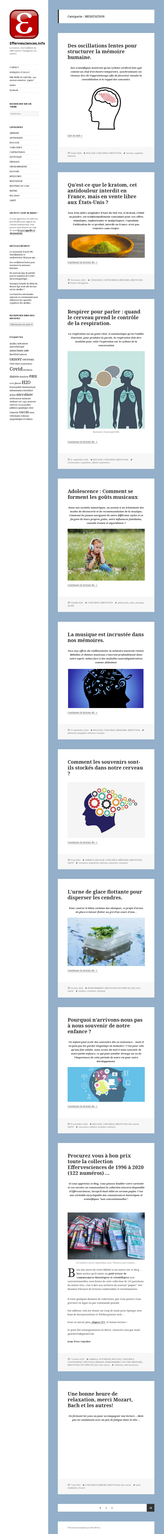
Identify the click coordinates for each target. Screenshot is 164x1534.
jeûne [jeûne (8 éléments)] (13, 394)
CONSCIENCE (16, 147)
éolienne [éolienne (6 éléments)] (25, 416)
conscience (83, 1127)
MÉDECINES (15, 176)
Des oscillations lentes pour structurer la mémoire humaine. (22, 265)
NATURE (13, 190)
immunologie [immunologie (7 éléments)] (29, 387)
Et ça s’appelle (25, 230)
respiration (86, 462)
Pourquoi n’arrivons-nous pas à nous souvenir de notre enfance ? (105, 1025)
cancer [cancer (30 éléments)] (16, 359)
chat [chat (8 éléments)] (12, 363)
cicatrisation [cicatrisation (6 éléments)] (26, 363)
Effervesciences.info (27, 43)
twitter (13, 85)
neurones (113, 863)
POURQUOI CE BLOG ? (20, 72)
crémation (91, 991)
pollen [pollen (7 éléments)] (27, 404)
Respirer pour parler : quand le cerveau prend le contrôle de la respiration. (104, 317)
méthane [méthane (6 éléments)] (14, 401)
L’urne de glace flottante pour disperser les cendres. (105, 894)
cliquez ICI (98, 1322)
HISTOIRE (14, 171)
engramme (94, 863)
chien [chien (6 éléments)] (17, 363)
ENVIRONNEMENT (18, 166)
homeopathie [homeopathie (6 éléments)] (16, 387)
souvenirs (123, 863)
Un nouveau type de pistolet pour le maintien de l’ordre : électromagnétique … (23, 276)
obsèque (101, 991)
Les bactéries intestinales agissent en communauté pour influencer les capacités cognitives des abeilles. (24, 298)
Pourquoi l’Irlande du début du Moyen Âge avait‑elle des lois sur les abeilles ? (23, 286)
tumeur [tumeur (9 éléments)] (14, 412)
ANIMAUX (14, 133)
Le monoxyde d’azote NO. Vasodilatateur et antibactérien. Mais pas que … (24, 254)
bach (138, 1485)
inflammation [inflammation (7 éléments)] (16, 390)
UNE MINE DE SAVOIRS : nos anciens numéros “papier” (23, 79)
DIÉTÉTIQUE (16, 157)
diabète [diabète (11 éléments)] (14, 376)
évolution (102, 1127)
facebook (14, 90)
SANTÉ (13, 200)
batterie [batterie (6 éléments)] (23, 354)
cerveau (129, 153)
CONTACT (14, 67)
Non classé (15, 195)
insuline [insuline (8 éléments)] (28, 390)
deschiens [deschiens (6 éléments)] (27, 369)
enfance (93, 1127)
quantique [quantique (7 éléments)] (23, 407)
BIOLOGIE (14, 142)
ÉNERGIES (15, 161)
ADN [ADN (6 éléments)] (19, 343)
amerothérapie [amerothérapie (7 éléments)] (17, 346)
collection (118, 1365)
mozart (81, 1488)
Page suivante (150, 1508)
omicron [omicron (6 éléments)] (14, 404)
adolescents (123, 602)
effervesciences (131, 1365)
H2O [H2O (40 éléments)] (26, 382)
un (33, 230)
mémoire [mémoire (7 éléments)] (26, 398)
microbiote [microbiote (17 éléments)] (24, 394)
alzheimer (72, 733)
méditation (73, 1488)
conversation (74, 462)
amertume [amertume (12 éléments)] (16, 350)
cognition (138, 153)
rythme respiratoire (101, 462)
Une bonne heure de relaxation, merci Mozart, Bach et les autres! (100, 1399)
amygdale (81, 733)
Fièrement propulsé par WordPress (84, 1527)
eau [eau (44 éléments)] (33, 376)
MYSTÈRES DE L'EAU (19, 186)
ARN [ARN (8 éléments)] (26, 350)
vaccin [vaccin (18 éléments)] (24, 412)
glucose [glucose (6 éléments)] (17, 383)
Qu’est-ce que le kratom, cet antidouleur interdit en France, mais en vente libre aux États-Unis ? (102, 193)
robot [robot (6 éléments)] (31, 407)
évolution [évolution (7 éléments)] (28, 419)
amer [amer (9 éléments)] (25, 343)
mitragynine (82, 283)
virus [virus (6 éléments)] (31, 412)
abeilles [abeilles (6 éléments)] (13, 343)
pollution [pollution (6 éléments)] (14, 407)
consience (83, 863)
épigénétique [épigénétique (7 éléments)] (16, 419)
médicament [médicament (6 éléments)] (15, 398)
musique (140, 602)
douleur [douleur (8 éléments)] (24, 376)
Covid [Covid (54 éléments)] (16, 369)
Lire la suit (74, 135)
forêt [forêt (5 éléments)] (12, 383)
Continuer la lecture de (83, 262)
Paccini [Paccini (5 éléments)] (21, 405)
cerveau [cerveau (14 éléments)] (28, 359)
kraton (73, 283)
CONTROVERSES (17, 152)
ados (132, 602)
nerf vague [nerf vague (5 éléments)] (22, 402)
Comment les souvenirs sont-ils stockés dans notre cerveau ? (105, 767)
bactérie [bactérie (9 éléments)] (14, 354)
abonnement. (16, 233)
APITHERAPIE (16, 137)
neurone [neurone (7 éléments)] (32, 401)
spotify (71, 605)
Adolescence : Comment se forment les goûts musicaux (103, 494)
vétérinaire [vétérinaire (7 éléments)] (15, 415)
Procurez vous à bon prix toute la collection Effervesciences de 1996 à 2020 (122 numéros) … (106, 1164)
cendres (82, 991)
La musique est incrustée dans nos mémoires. (106, 637)
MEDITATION (16, 181)
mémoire (72, 156)
